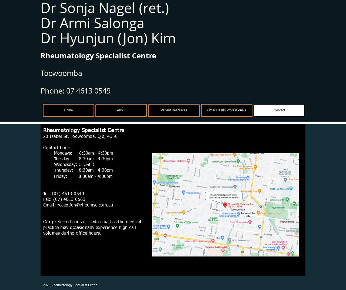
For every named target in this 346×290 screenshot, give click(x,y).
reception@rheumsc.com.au (85, 205)
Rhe (48, 56)
